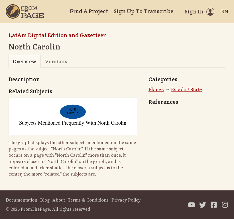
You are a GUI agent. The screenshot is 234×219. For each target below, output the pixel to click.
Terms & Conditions (88, 200)
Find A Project (89, 11)
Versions (56, 61)
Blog (45, 200)
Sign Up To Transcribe (143, 11)
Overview (24, 61)
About (58, 200)
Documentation (21, 200)
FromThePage (35, 209)
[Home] (25, 11)
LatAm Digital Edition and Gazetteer (57, 35)
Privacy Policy (126, 200)
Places (156, 89)
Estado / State (186, 89)
